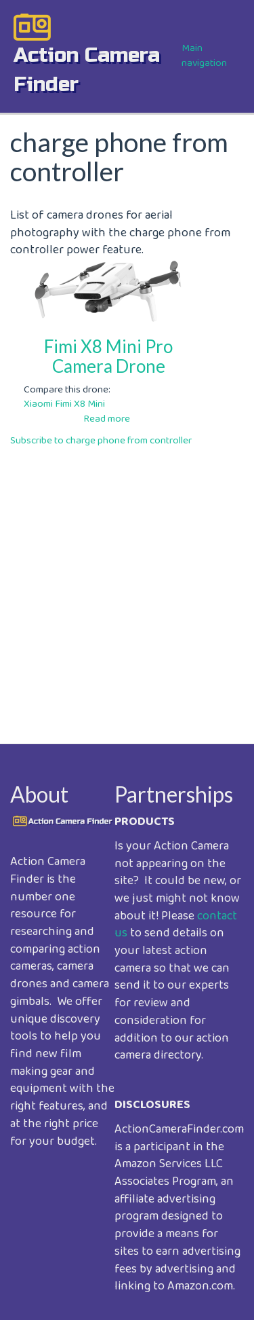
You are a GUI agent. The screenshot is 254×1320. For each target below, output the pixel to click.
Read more (106, 419)
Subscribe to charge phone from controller (101, 441)
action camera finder (87, 69)
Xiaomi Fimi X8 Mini (64, 404)
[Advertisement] (127, 585)
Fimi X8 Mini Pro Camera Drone (108, 356)
